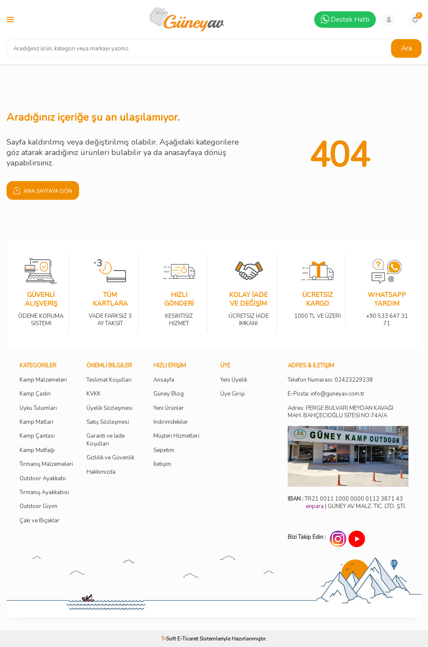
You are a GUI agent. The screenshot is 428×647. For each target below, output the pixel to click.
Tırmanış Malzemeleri (46, 464)
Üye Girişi (232, 394)
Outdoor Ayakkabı (43, 478)
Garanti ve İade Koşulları (105, 439)
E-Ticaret (187, 638)
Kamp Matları (36, 422)
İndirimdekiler (170, 422)
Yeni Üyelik (233, 380)
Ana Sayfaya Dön (42, 190)
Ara (406, 48)
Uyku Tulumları (38, 408)
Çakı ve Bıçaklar (40, 521)
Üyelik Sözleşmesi (109, 408)
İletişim (162, 464)
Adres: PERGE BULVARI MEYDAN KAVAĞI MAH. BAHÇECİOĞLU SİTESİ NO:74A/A (340, 411)
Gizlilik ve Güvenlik (110, 458)
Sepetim (163, 450)
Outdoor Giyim (38, 506)
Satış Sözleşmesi (107, 422)
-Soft (169, 638)
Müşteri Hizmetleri (176, 436)
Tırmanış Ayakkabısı (44, 492)
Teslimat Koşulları (109, 380)
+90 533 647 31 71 (387, 313)
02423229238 (354, 380)
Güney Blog (168, 394)
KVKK (93, 394)
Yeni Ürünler (168, 408)
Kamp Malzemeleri (43, 380)
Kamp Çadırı (35, 394)
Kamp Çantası (37, 436)
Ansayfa (163, 380)
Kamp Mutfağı (37, 450)
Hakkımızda (101, 472)
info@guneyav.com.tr (338, 394)
